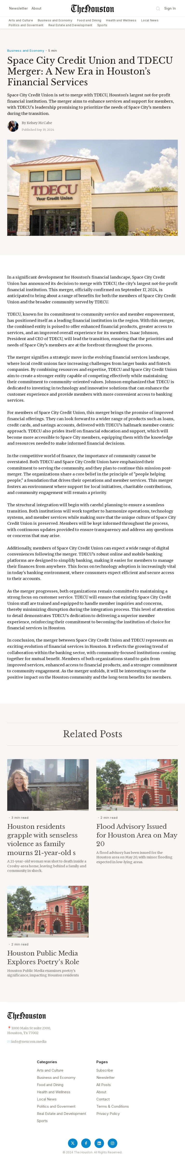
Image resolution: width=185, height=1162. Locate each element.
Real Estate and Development (70, 25)
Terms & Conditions (112, 1106)
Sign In (170, 8)
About (36, 8)
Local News (150, 20)
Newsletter (18, 8)
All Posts (103, 1084)
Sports (102, 25)
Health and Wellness (121, 20)
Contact (103, 1099)
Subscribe (104, 1070)
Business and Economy (55, 20)
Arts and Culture (21, 20)
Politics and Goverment (26, 25)
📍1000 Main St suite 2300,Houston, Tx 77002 (29, 1030)
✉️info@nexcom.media (26, 1041)
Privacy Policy (108, 1113)
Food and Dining (89, 20)
